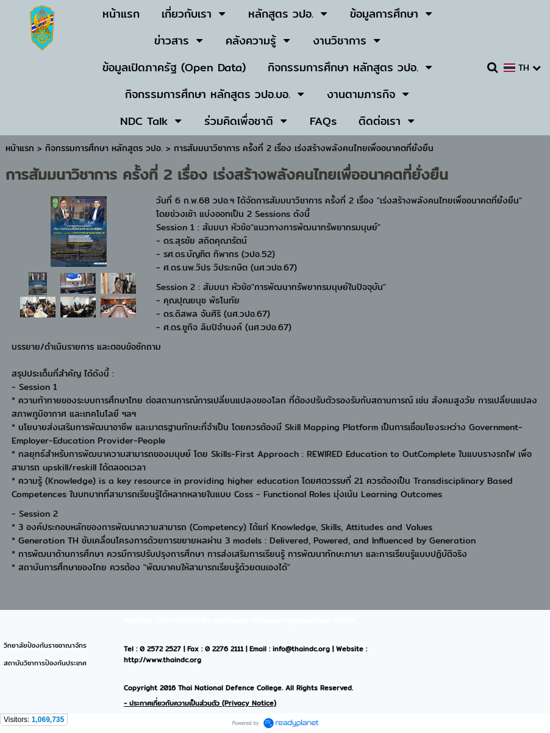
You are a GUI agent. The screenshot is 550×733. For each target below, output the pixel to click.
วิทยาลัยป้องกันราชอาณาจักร (45, 645)
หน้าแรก (19, 148)
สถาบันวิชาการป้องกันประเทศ (45, 662)
